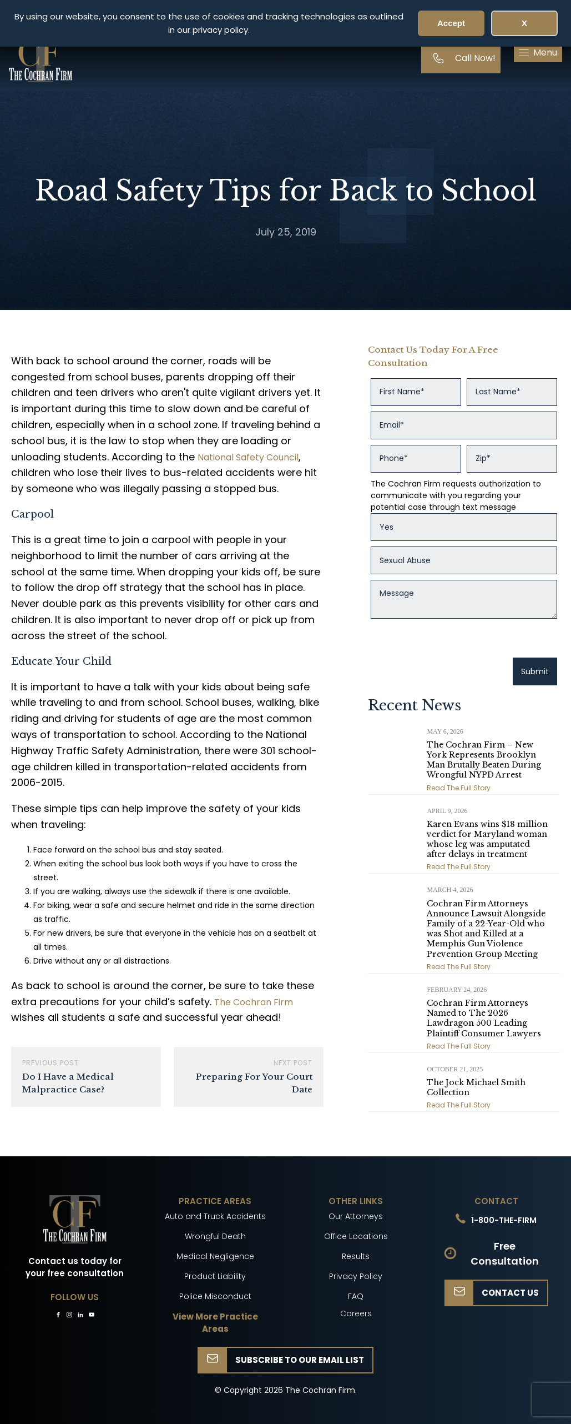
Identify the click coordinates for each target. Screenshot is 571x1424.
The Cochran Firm (253, 1002)
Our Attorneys (356, 1216)
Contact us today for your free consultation (75, 1267)
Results (356, 1256)
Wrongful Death (215, 1236)
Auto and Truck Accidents (215, 1216)
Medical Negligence (215, 1256)
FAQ (355, 1296)
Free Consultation (505, 1253)
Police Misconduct (215, 1296)
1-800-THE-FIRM (504, 1220)
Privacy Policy (355, 1276)
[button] (538, 52)
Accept (451, 23)
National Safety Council (248, 457)
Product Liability (215, 1276)
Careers (356, 1313)
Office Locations (356, 1236)
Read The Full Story (459, 788)
